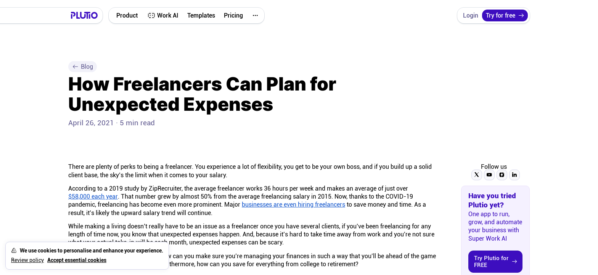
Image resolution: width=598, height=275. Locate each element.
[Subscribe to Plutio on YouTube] (489, 175)
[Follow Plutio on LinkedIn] (514, 175)
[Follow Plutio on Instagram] (502, 175)
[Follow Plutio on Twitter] (476, 175)
